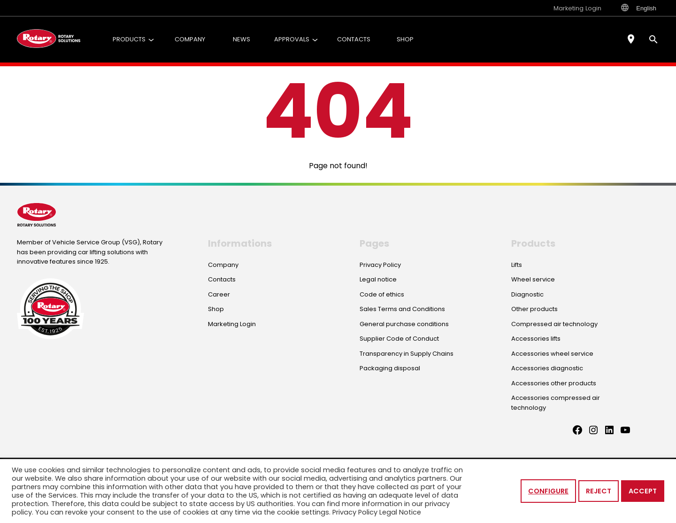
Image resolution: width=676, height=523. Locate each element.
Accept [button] (643, 491)
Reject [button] (598, 491)
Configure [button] (548, 491)
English (638, 8)
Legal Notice (400, 512)
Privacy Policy (354, 512)
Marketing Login (577, 8)
